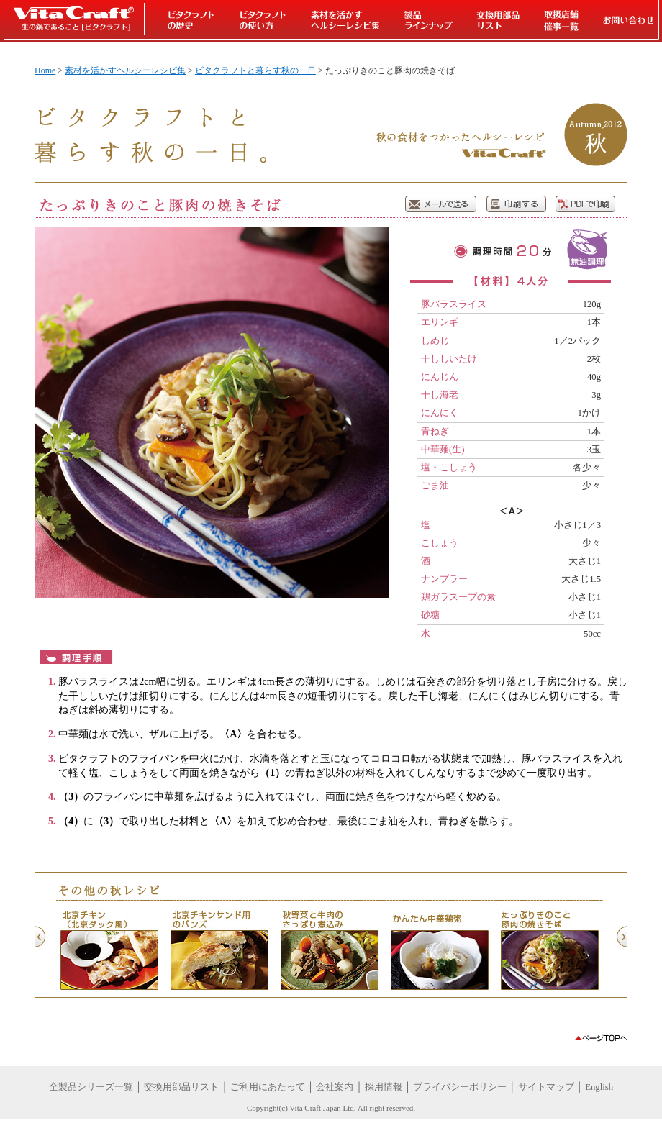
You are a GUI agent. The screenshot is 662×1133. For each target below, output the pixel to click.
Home (45, 70)
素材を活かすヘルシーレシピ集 (125, 70)
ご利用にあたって (267, 1087)
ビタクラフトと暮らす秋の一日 (255, 70)
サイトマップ (546, 1087)
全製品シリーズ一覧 (91, 1087)
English (599, 1087)
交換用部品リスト (181, 1087)
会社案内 (334, 1087)
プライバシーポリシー (460, 1087)
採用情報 (383, 1087)
